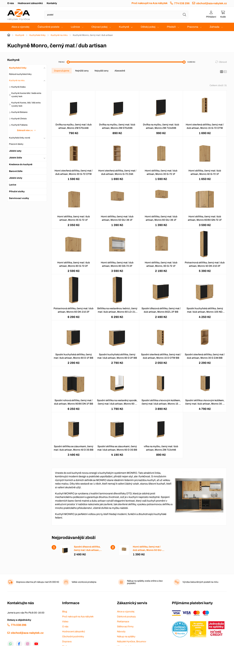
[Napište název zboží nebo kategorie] (116, 15)
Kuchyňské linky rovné (19, 138)
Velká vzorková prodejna (84, 582)
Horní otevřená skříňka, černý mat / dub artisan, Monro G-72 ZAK (117, 172)
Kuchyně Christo (19, 119)
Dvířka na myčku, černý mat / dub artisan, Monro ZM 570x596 (117, 126)
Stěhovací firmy (125, 626)
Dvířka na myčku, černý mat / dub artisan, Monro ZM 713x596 (161, 126)
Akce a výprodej (20, 26)
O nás (10, 3)
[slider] (68, 62)
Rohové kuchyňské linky (20, 74)
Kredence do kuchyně (20, 164)
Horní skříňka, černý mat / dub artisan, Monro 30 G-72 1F (161, 172)
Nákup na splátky (126, 636)
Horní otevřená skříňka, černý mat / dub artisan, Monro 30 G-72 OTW (73, 172)
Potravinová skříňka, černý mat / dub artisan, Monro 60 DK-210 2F (73, 310)
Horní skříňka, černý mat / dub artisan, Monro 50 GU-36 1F (117, 218)
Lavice (12, 185)
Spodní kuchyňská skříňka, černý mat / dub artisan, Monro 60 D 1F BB (73, 356)
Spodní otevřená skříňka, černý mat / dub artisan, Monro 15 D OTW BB (161, 356)
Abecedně (120, 70)
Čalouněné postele (48, 26)
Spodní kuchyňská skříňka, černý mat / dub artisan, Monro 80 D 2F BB (117, 356)
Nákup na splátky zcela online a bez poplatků (145, 582)
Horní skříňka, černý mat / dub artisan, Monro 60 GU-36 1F (161, 218)
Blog (64, 611)
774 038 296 (182, 3)
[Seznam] (225, 71)
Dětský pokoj (148, 26)
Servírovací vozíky (19, 198)
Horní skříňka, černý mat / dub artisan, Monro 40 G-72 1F (204, 172)
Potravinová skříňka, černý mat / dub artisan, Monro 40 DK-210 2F (205, 264)
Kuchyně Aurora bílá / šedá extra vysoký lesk (26, 95)
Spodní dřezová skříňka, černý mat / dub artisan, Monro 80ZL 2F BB (161, 310)
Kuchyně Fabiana (19, 125)
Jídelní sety (15, 151)
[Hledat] (184, 15)
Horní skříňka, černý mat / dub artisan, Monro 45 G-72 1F (73, 218)
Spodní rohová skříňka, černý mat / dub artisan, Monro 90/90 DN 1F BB (73, 402)
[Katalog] (221, 71)
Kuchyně (124, 26)
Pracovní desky (16, 144)
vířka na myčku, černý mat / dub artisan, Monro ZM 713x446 (161, 448)
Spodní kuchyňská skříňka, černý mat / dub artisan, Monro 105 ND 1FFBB (205, 310)
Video (65, 621)
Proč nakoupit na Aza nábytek (150, 3)
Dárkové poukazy (126, 616)
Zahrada (214, 26)
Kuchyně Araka (18, 87)
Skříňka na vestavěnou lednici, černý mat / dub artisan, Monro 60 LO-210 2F (117, 310)
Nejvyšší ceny (101, 70)
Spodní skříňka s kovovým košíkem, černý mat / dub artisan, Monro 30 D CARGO (204, 402)
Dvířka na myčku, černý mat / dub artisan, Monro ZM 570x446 (74, 126)
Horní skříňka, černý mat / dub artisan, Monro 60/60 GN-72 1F (205, 218)
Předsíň (171, 26)
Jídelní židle (15, 157)
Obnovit (223, 62)
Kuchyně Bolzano (19, 112)
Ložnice (75, 26)
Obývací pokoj (99, 26)
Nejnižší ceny (82, 70)
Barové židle (15, 171)
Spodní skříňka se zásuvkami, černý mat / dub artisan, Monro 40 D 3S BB (73, 448)
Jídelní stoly (15, 178)
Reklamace (123, 621)
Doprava (66, 641)
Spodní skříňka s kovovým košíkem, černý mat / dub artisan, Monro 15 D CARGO (161, 402)
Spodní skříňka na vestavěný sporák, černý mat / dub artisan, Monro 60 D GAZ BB (117, 402)
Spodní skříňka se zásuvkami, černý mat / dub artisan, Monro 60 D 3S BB (117, 448)
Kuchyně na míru (59, 35)
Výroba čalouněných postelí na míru (200, 582)
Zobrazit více (25, 130)
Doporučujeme (61, 70)
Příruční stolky (17, 191)
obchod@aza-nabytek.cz (211, 3)
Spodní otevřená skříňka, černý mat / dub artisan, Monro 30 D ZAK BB (205, 356)
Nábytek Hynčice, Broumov (131, 641)
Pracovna (192, 26)
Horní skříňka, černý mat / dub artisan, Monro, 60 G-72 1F (161, 264)
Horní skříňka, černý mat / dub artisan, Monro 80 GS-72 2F (117, 264)
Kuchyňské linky (37, 35)
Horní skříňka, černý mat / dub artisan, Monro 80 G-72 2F (73, 264)
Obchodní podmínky (73, 636)
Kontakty (52, 3)
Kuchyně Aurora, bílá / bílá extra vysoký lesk (26, 104)
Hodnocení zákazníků (30, 3)
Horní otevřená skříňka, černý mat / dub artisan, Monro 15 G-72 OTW (205, 126)
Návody (121, 631)
